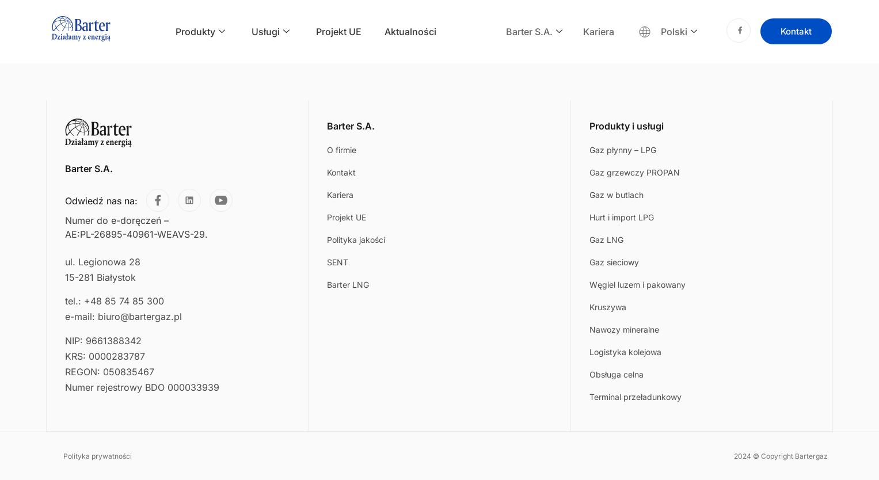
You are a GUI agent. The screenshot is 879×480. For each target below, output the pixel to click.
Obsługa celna (616, 374)
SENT (337, 262)
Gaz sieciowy (614, 262)
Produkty (200, 32)
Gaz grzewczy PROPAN (634, 172)
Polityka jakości (356, 240)
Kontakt (341, 172)
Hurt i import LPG (621, 217)
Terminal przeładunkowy (635, 397)
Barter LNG (348, 284)
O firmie (341, 150)
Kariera (598, 31)
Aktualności (410, 31)
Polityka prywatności (97, 455)
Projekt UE (339, 31)
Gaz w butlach (616, 195)
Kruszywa (607, 307)
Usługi (271, 32)
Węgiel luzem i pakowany (637, 284)
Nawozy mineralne (624, 329)
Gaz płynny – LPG (622, 150)
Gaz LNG (606, 240)
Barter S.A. (534, 32)
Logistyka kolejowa (625, 352)
